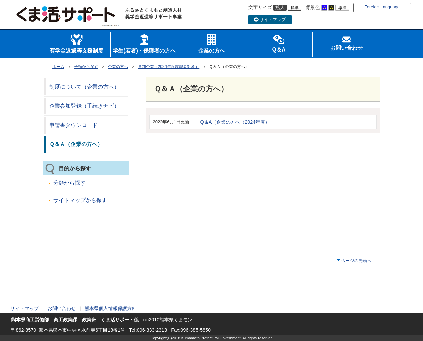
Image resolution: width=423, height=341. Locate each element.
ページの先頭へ (356, 261)
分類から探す (86, 66)
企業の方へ (118, 66)
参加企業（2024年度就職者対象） (169, 66)
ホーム (58, 66)
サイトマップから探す (80, 200)
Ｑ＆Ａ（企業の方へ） (76, 144)
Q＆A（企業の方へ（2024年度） (235, 122)
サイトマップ (270, 19)
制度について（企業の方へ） (84, 87)
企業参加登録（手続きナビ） (84, 106)
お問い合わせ (62, 308)
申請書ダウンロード (73, 125)
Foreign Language (382, 6)
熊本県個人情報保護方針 (111, 308)
